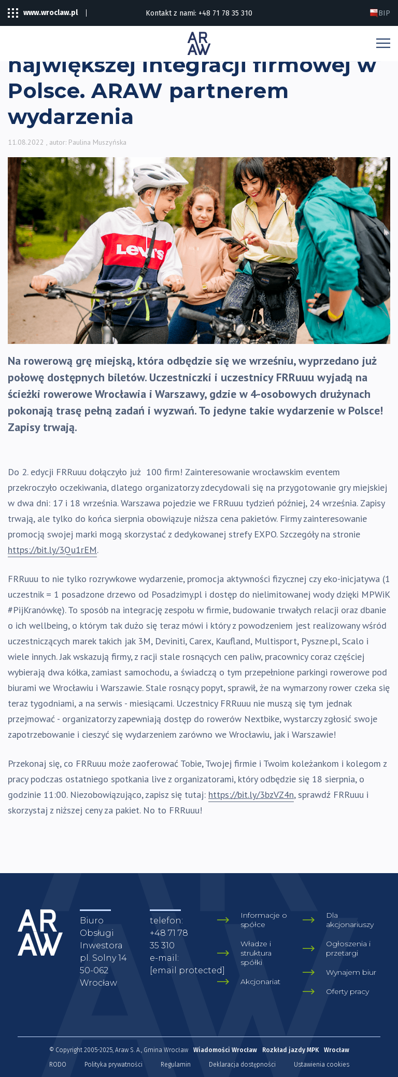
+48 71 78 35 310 (225, 13)
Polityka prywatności (113, 1064)
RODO (57, 1064)
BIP (379, 13)
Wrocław (336, 1050)
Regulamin (176, 1064)
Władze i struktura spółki (256, 953)
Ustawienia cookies (321, 1064)
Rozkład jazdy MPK (290, 1050)
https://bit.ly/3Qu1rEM (52, 550)
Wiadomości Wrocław (225, 1050)
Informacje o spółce (263, 919)
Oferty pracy (347, 991)
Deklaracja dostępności (242, 1064)
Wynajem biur (351, 972)
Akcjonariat (260, 981)
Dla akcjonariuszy (350, 919)
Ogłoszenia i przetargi (348, 948)
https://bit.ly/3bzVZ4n (251, 794)
